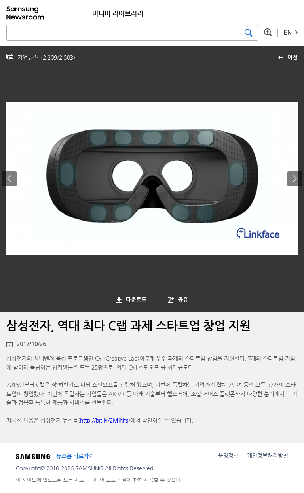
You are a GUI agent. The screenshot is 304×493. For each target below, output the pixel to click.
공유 (183, 299)
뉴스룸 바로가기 (75, 456)
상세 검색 (268, 32)
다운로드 (136, 299)
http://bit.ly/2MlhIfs (104, 420)
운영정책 (228, 455)
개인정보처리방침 (267, 455)
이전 (292, 57)
